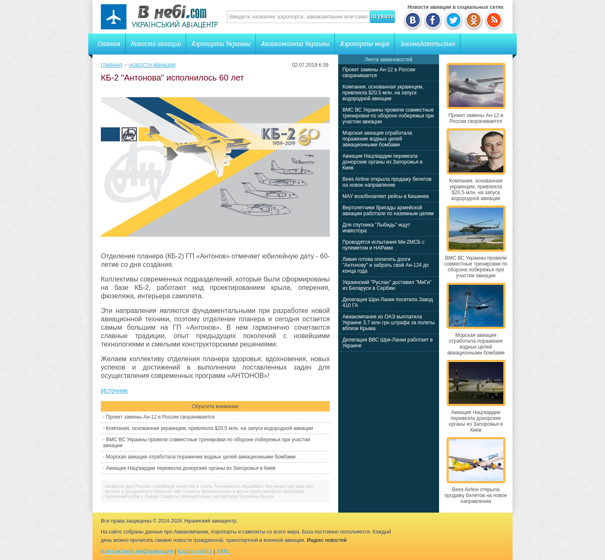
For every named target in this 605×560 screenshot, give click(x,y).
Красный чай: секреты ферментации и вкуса (200, 491)
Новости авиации (156, 44)
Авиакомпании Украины (295, 44)
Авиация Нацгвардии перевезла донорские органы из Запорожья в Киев (190, 468)
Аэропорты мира (364, 44)
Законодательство (427, 44)
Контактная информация (137, 551)
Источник (114, 390)
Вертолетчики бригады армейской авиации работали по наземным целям (388, 210)
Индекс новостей (327, 540)
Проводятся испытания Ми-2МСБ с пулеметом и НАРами (383, 245)
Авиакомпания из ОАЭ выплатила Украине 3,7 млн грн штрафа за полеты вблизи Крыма (388, 322)
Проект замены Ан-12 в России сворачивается (160, 417)
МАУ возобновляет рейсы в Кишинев (385, 196)
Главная (108, 44)
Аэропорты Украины (220, 44)
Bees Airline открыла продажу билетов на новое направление (386, 182)
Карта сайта (195, 551)
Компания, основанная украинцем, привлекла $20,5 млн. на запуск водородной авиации (209, 428)
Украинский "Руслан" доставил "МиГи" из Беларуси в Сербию (386, 285)
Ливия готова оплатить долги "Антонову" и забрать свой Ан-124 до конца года (385, 265)
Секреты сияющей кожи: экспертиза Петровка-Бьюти (217, 496)
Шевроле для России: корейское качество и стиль (158, 486)
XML (223, 551)
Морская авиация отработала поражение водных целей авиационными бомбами (200, 457)
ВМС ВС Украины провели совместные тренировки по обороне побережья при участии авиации (388, 116)
